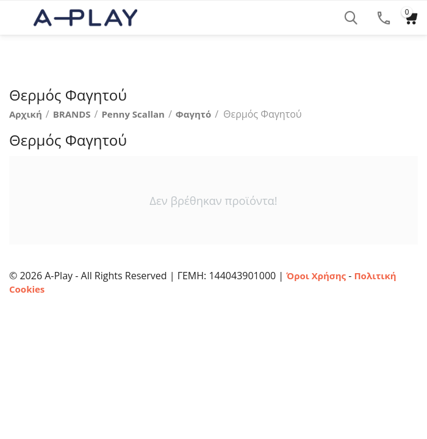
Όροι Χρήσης (316, 275)
